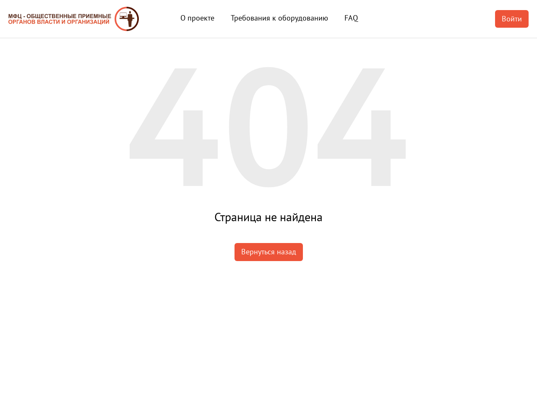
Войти (512, 19)
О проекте (197, 18)
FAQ (351, 18)
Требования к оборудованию (279, 18)
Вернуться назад (268, 251)
